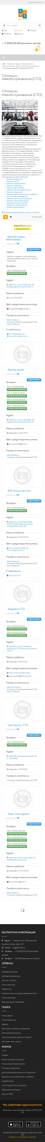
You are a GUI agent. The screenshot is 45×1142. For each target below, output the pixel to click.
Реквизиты (6, 989)
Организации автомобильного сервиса (21, 66)
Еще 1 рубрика (13, 566)
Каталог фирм (14, 64)
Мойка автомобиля (15, 207)
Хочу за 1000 (7, 1094)
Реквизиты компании (11, 1090)
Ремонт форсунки (15, 192)
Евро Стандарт (18, 814)
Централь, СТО (18, 725)
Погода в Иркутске (10, 1068)
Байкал (5, 1055)
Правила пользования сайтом (22, 1137)
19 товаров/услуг (16, 334)
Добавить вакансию (11, 976)
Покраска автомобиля (17, 205)
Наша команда (8, 998)
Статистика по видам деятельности (19, 993)
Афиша (19, 34)
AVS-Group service (19, 490)
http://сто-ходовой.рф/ (19, 673)
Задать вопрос (34, 249)
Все (4, 30)
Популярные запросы (11, 1033)
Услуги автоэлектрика (17, 196)
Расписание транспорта (13, 1064)
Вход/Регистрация (35, 2)
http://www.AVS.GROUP (18, 548)
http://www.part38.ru (15, 550)
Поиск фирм (7, 1016)
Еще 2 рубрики (13, 324)
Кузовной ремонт (15, 179)
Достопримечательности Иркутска (18, 1072)
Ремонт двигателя (15, 188)
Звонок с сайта (9, 980)
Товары (32, 30)
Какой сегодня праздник (13, 1060)
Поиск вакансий (9, 1020)
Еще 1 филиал (14, 575)
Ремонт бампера (14, 186)
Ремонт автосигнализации (19, 199)
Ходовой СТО (16, 609)
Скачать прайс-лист (17, 336)
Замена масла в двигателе (19, 190)
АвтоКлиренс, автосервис (16, 238)
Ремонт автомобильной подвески (22, 194)
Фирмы (19, 30)
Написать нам (8, 985)
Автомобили (28, 64)
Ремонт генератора (16, 183)
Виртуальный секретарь (13, 1002)
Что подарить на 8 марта (14, 1085)
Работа (6, 34)
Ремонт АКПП (13, 181)
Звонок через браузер (16, 273)
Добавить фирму (9, 972)
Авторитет (16, 369)
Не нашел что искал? (11, 1042)
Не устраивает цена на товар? (16, 1037)
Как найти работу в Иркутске (16, 1029)
